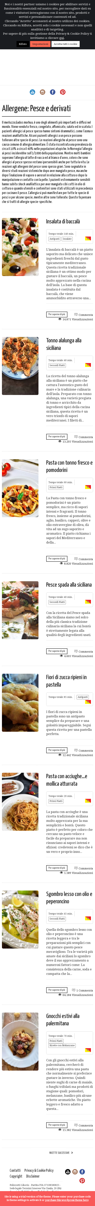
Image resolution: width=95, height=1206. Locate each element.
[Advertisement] (47, 56)
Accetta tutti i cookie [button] (65, 44)
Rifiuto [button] (23, 44)
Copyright (16, 1176)
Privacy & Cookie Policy (38, 1171)
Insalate (67, 239)
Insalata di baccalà (63, 222)
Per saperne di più (57, 314)
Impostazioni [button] (40, 44)
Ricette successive (59, 1152)
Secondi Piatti (57, 365)
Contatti (15, 1171)
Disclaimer (33, 1176)
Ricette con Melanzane (62, 1045)
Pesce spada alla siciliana (69, 585)
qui (61, 38)
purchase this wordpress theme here (67, 1200)
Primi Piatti (56, 487)
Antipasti (54, 239)
